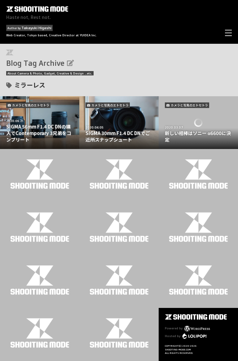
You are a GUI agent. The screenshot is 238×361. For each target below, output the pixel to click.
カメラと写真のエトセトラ (30, 105)
